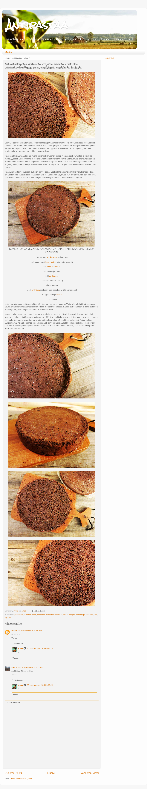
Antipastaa (37, 24)
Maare (14, 631)
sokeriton (89, 615)
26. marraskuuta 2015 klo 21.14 (40, 648)
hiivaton (27, 615)
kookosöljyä (52, 257)
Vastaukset (18, 643)
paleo (65, 615)
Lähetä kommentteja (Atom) (21, 779)
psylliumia (53, 276)
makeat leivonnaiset (54, 615)
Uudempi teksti (13, 773)
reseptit (72, 615)
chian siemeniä (53, 267)
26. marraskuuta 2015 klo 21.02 (30, 631)
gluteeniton (18, 615)
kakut (34, 615)
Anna (20, 648)
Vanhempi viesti (90, 773)
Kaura (14, 667)
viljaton (8, 618)
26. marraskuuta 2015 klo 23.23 (30, 667)
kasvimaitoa (50, 262)
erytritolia (36, 290)
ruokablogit (80, 615)
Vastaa (14, 638)
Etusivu (8, 52)
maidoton (41, 615)
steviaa (59, 295)
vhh (95, 615)
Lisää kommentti (13, 702)
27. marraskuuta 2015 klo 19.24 (40, 685)
